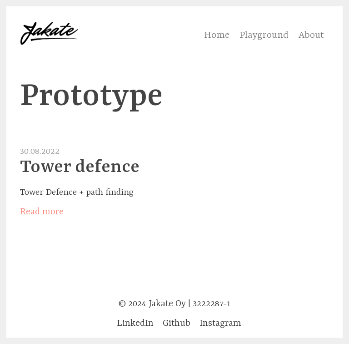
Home (216, 35)
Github (176, 323)
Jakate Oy (167, 303)
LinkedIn (135, 323)
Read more (42, 212)
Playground (264, 35)
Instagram (220, 323)
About (311, 35)
